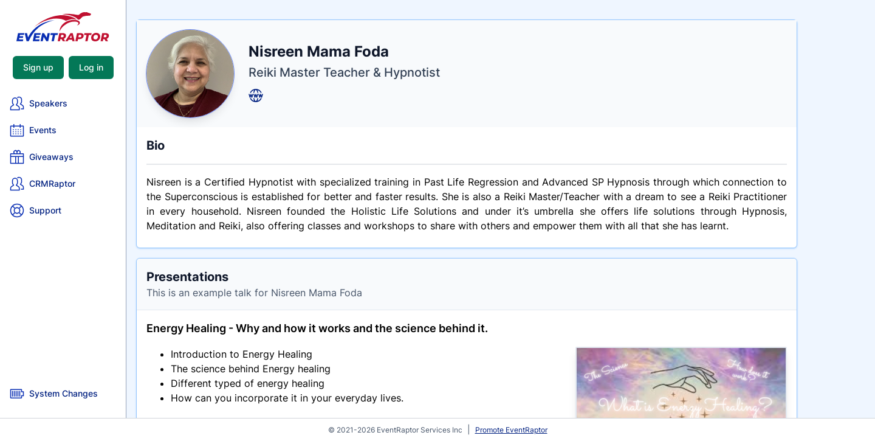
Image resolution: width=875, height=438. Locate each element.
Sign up (38, 67)
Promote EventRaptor (511, 429)
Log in (91, 67)
